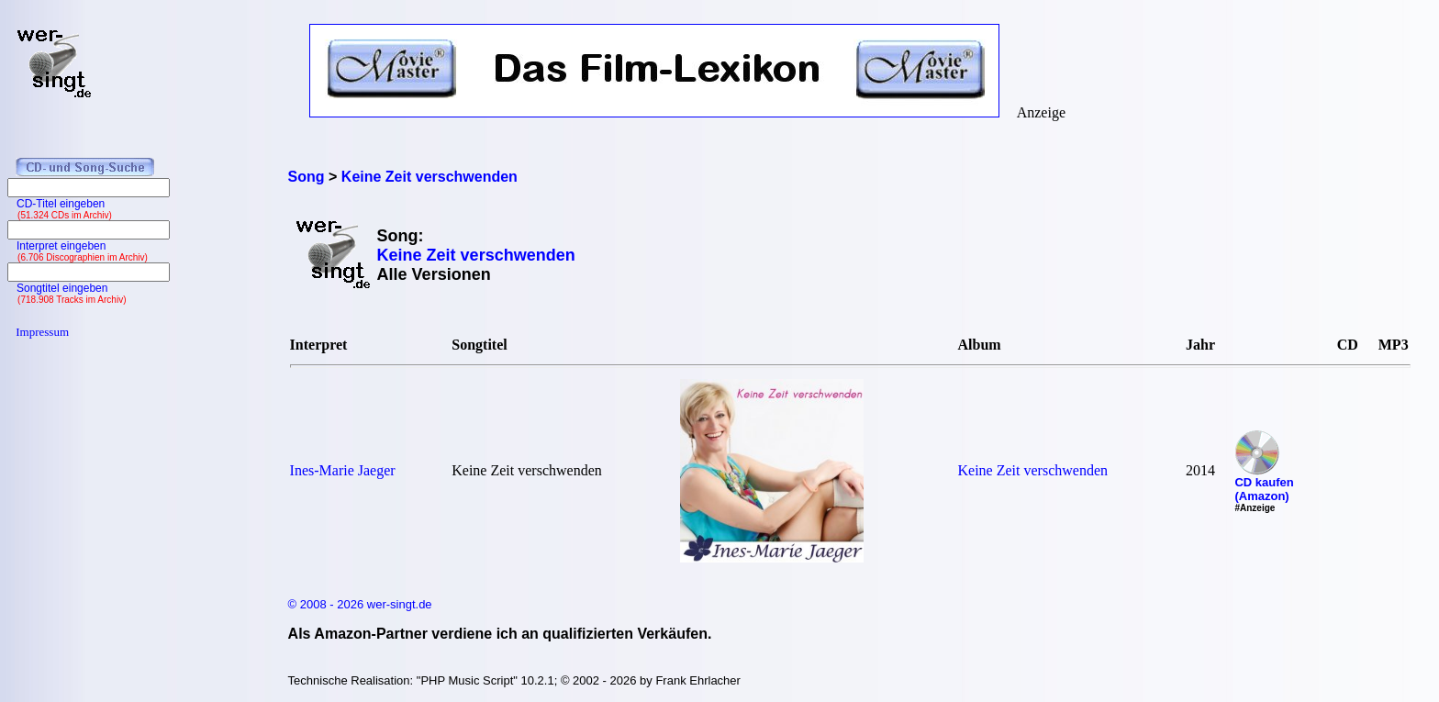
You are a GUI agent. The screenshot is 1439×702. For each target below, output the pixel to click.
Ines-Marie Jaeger (343, 470)
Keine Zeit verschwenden (1033, 470)
